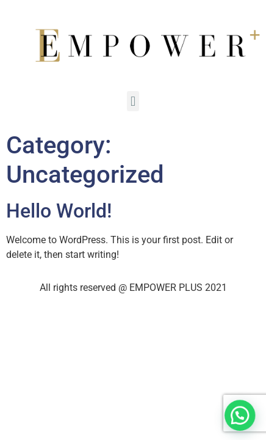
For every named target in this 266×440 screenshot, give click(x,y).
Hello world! (59, 210)
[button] (241, 419)
